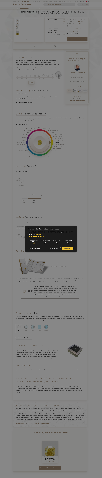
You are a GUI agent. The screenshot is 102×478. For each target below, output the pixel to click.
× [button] (74, 227)
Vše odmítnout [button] (54, 248)
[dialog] (51, 239)
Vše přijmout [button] (67, 248)
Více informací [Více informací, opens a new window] (39, 234)
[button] (51, 236)
